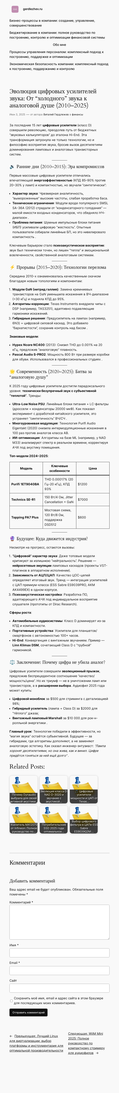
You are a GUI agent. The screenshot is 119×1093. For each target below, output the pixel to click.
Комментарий (21, 902)
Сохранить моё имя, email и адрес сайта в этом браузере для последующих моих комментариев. (58, 1000)
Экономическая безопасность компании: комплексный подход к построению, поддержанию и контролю (58, 66)
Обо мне (59, 45)
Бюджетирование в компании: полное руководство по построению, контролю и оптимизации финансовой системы (57, 35)
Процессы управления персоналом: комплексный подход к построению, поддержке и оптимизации (56, 54)
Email (14, 963)
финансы (77, 114)
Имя (14, 945)
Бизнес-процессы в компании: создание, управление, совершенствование (52, 23)
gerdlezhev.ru (33, 9)
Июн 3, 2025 (17, 114)
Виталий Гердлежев (56, 114)
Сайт (13, 980)
